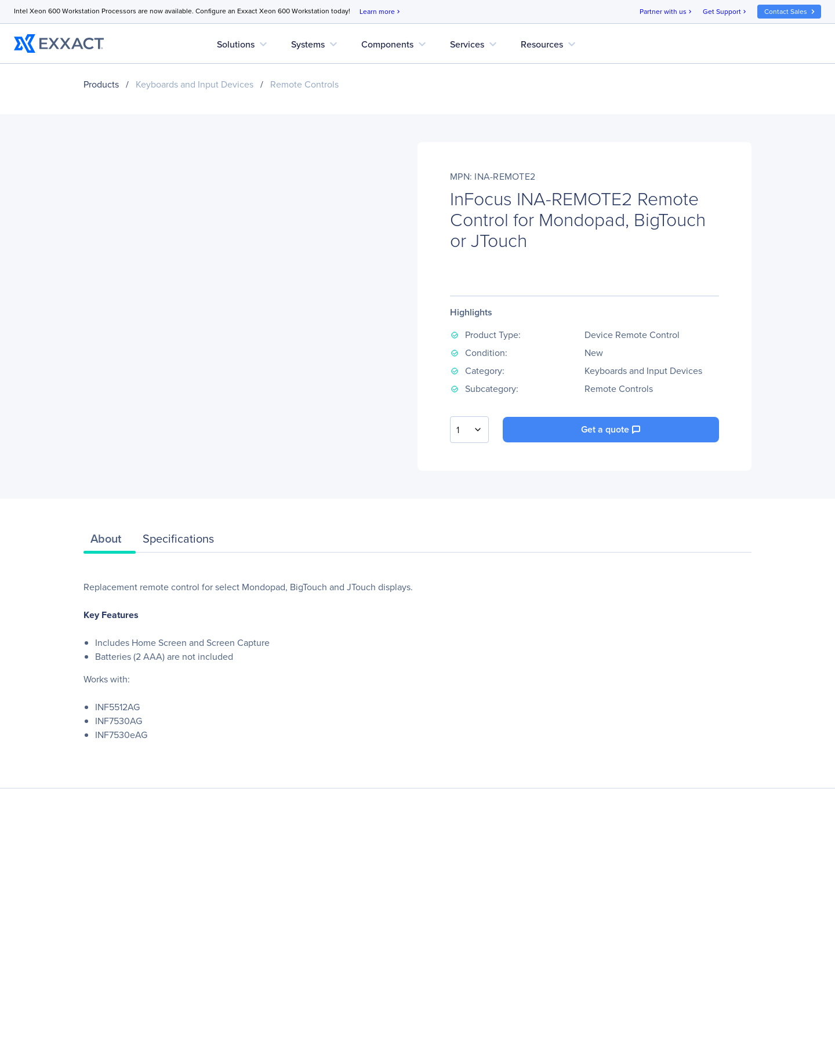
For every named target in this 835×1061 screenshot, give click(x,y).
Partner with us (667, 11)
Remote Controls (304, 84)
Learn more (381, 11)
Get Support (725, 11)
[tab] (110, 541)
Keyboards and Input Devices (194, 84)
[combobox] (469, 429)
